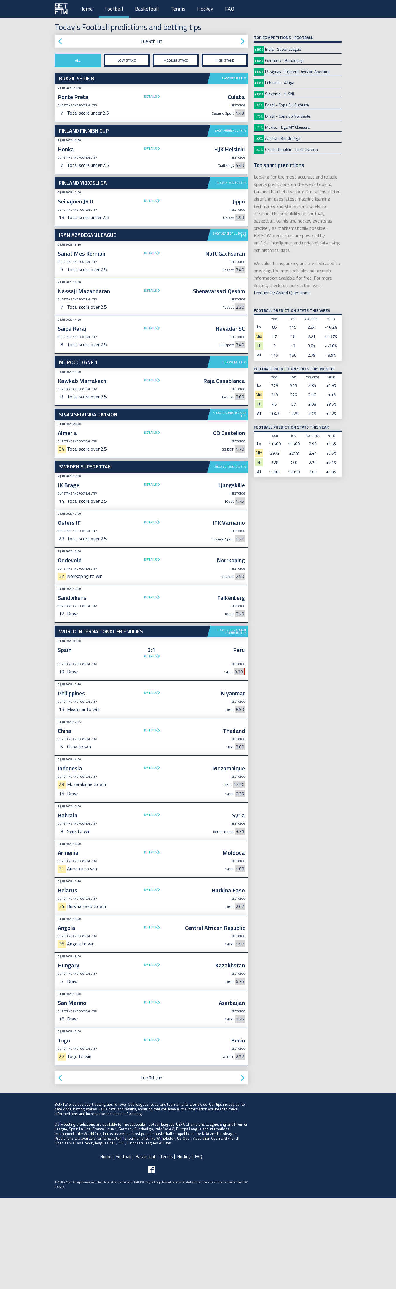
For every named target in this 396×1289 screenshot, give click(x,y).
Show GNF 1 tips (235, 362)
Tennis (178, 9)
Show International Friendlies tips (231, 722)
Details (150, 96)
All (77, 60)
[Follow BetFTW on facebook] (151, 1260)
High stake (224, 60)
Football (113, 9)
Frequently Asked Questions (282, 292)
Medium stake (176, 60)
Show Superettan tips (230, 557)
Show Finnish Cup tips (230, 130)
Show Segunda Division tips (229, 505)
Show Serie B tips (234, 78)
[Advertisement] (151, 453)
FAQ (229, 9)
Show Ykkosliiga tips (231, 183)
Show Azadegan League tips (229, 235)
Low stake (126, 60)
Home (86, 9)
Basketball (147, 9)
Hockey (205, 9)
